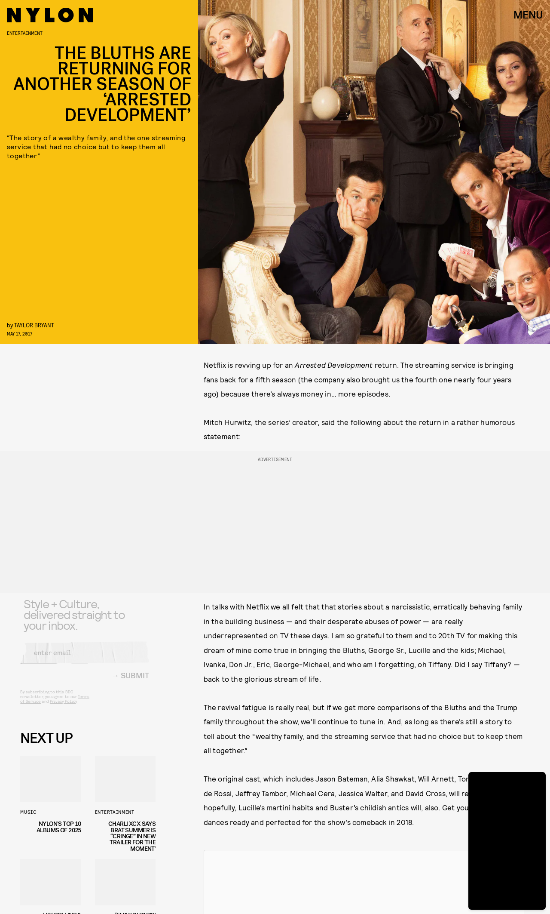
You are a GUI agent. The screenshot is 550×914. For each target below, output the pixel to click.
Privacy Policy (63, 707)
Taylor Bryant (34, 325)
